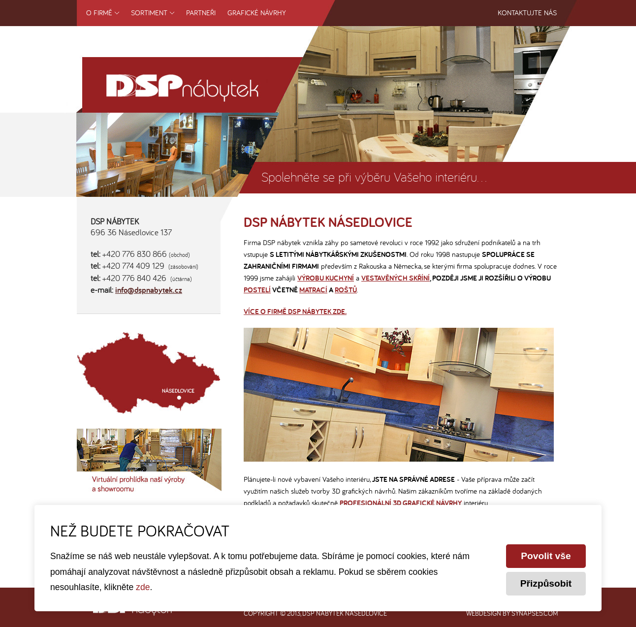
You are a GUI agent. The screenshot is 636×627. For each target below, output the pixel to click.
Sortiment (149, 12)
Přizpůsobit (546, 583)
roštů (346, 290)
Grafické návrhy (256, 12)
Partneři (201, 12)
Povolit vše (546, 556)
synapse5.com (534, 613)
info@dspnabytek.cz (148, 290)
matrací (313, 290)
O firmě (99, 12)
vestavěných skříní (395, 278)
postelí (257, 290)
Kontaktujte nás (527, 12)
